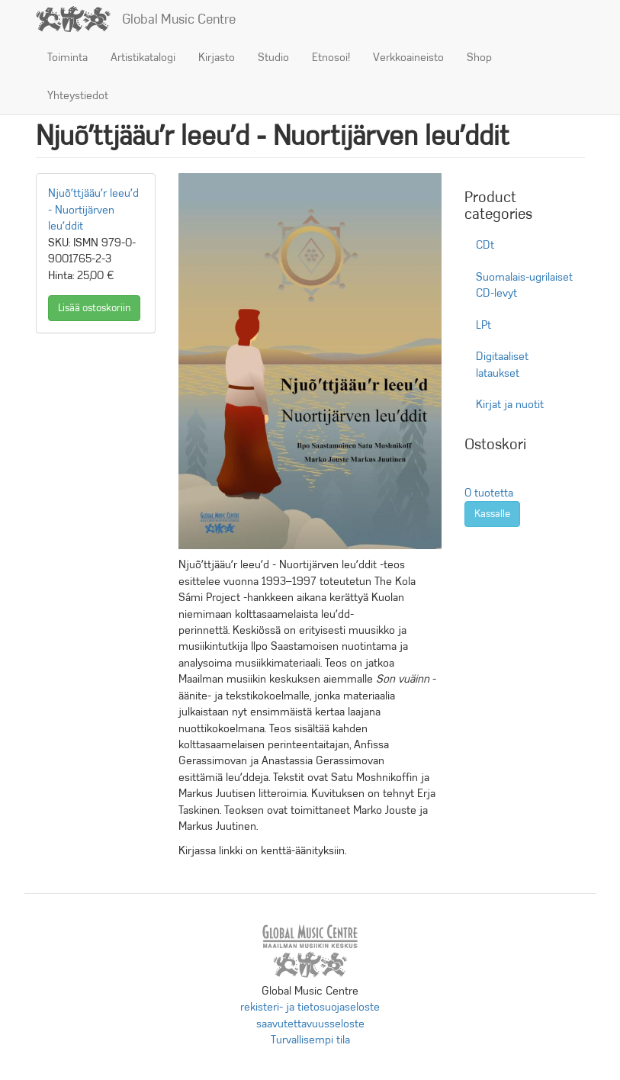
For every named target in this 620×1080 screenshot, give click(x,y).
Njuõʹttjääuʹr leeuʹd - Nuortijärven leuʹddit (93, 209)
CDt (485, 245)
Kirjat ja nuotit (510, 404)
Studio (273, 57)
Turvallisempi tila (310, 1039)
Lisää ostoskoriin (94, 307)
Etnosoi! (331, 57)
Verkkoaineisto (408, 57)
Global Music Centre (179, 19)
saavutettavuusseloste (310, 1023)
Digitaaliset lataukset (502, 364)
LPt (483, 325)
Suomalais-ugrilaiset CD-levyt (524, 285)
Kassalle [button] (492, 513)
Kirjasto (216, 57)
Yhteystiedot (77, 95)
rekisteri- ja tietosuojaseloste (310, 1007)
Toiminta (67, 57)
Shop (479, 57)
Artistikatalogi (143, 57)
